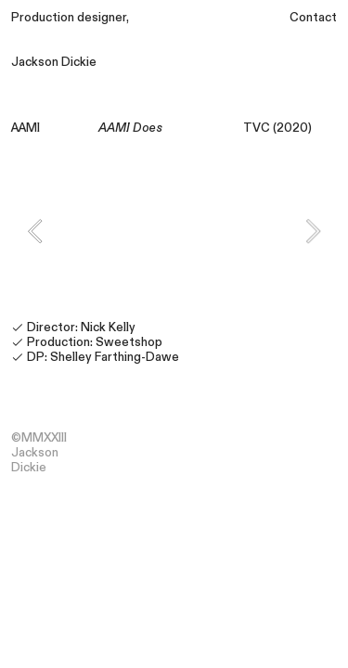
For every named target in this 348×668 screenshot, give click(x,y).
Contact (313, 17)
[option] (174, 231)
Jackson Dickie (54, 62)
